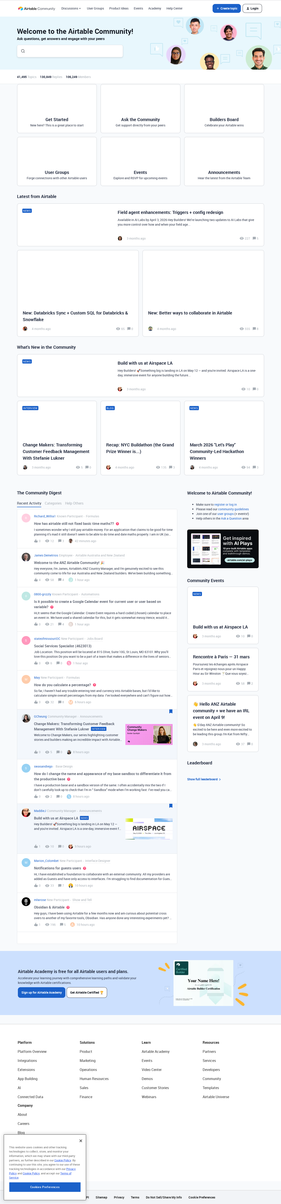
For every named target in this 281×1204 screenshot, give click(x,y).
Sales (84, 1087)
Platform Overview (32, 1051)
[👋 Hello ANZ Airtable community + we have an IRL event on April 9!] (223, 723)
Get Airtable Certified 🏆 (87, 992)
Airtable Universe (216, 1096)
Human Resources (94, 1078)
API (86, 1197)
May (37, 677)
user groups (225, 514)
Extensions (26, 1069)
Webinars (149, 1096)
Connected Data (30, 1096)
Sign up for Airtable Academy (41, 992)
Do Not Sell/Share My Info (164, 1197)
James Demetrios (46, 555)
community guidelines (233, 509)
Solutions (87, 1042)
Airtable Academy (156, 1051)
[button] (227, 8)
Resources (211, 1042)
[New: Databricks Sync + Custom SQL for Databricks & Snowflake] (78, 293)
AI (19, 1087)
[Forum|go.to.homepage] (36, 8)
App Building (28, 1078)
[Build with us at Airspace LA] (140, 375)
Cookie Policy (62, 1189)
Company (25, 1105)
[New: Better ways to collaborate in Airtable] (203, 293)
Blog (21, 1132)
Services (209, 1060)
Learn (146, 1042)
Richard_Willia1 (45, 516)
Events (138, 8)
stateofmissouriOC (47, 638)
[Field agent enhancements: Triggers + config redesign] (140, 224)
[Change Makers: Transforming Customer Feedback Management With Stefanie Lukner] (57, 438)
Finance (86, 1096)
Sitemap (101, 1197)
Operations (88, 1069)
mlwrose (40, 900)
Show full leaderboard (204, 779)
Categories (53, 503)
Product (86, 1051)
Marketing (88, 1060)
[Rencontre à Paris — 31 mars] (223, 670)
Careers (23, 1123)
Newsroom (26, 1150)
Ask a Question (231, 518)
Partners (209, 1051)
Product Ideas (118, 8)
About (22, 1114)
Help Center (174, 8)
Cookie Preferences (202, 1197)
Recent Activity (29, 503)
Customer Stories (155, 1087)
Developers (211, 1069)
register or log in (225, 504)
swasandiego (43, 766)
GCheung (40, 716)
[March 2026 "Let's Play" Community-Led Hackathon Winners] (224, 438)
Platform (25, 1042)
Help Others (74, 503)
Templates (211, 1087)
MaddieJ (40, 811)
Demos (147, 1078)
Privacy (119, 1197)
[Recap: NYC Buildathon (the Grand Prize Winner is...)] (140, 438)
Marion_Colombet (46, 861)
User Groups (95, 8)
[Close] (81, 1169)
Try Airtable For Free (33, 1159)
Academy (154, 8)
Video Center (152, 1069)
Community (212, 1078)
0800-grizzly (42, 594)
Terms (135, 1197)
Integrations (27, 1060)
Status (23, 1141)
